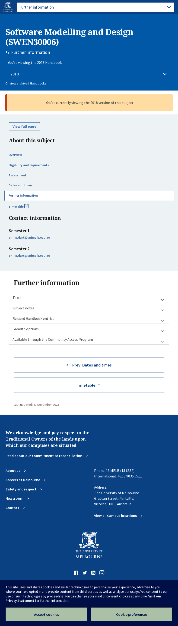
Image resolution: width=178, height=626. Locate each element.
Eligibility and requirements (29, 165)
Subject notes (23, 308)
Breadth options (26, 329)
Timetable (24, 208)
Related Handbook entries (33, 318)
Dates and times (20, 185)
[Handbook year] (89, 74)
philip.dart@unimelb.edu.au (29, 237)
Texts (17, 297)
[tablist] (95, 7)
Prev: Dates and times (92, 365)
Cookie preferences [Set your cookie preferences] (131, 614)
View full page (24, 126)
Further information (23, 195)
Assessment (17, 175)
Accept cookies (46, 614)
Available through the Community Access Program (53, 339)
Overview (15, 155)
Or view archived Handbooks (25, 83)
